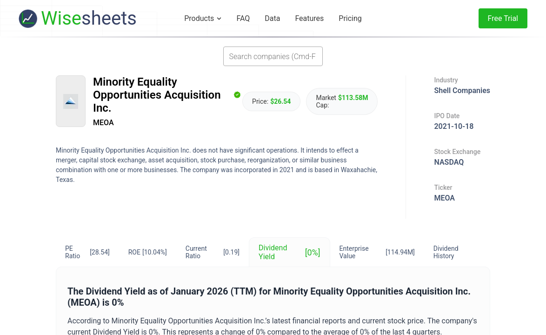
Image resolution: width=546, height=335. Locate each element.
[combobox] (273, 56)
